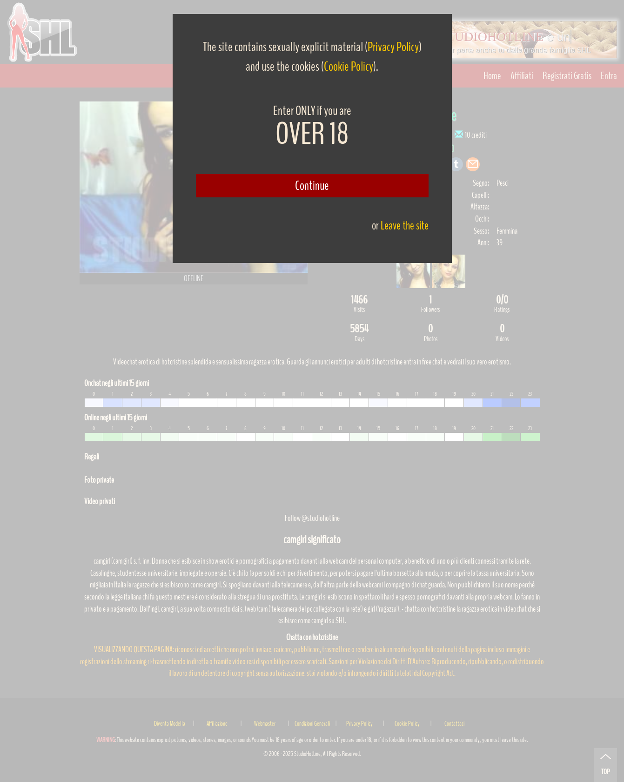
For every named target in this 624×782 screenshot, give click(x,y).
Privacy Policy (393, 47)
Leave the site (405, 225)
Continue (312, 186)
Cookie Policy (348, 66)
